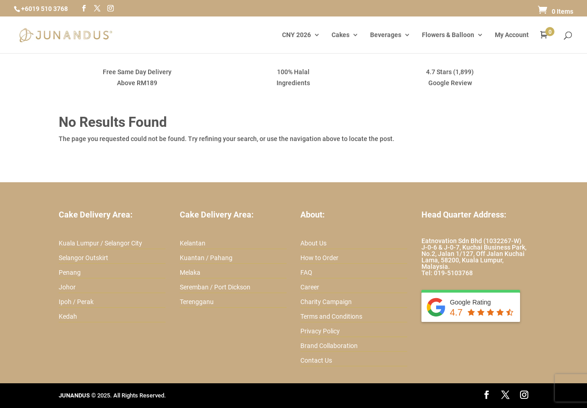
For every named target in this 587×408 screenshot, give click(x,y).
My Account (512, 35)
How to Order (319, 257)
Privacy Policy (320, 331)
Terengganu (197, 301)
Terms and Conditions (331, 316)
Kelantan (192, 243)
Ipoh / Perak (76, 301)
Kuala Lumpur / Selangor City (100, 243)
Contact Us (316, 360)
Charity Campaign (326, 301)
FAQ (306, 272)
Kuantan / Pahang (206, 257)
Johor (67, 287)
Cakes (340, 35)
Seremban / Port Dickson (215, 287)
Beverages (385, 35)
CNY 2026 (296, 35)
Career (309, 287)
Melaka (190, 272)
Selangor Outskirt (83, 257)
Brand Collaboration (329, 345)
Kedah (68, 316)
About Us (313, 243)
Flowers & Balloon (448, 35)
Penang (70, 272)
